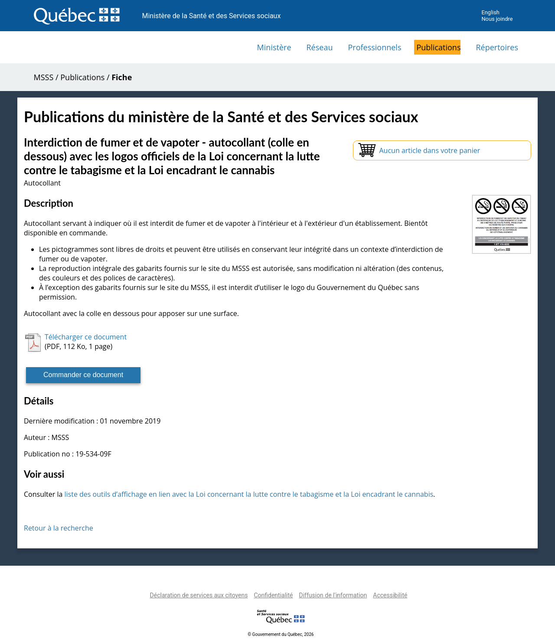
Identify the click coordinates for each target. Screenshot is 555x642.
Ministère (274, 47)
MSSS (44, 77)
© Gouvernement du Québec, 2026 (280, 634)
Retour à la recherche (58, 528)
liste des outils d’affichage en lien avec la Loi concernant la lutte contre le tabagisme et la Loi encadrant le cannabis (248, 494)
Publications (438, 47)
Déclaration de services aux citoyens (199, 595)
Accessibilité (390, 595)
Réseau (320, 47)
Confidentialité (273, 595)
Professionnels (374, 47)
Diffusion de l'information (333, 595)
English (490, 12)
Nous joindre (497, 19)
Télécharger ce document (86, 337)
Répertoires (497, 47)
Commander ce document (83, 374)
